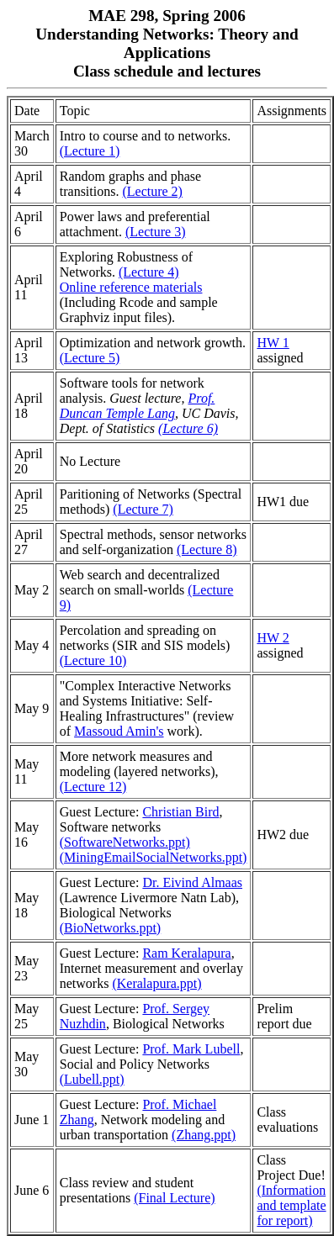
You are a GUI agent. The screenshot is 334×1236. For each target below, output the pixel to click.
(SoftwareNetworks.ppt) (125, 842)
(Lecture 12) (93, 786)
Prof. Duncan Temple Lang (137, 405)
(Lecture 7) (143, 509)
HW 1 (273, 342)
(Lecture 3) (155, 231)
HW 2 (273, 638)
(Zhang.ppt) (204, 1135)
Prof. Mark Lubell (191, 1049)
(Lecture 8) (207, 549)
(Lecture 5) (90, 358)
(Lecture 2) (152, 191)
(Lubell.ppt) (92, 1079)
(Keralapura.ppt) (156, 983)
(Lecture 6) (188, 428)
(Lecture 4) (149, 272)
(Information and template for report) (291, 1205)
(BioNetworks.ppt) (110, 928)
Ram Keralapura (186, 953)
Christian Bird (180, 812)
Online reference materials (131, 287)
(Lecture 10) (93, 660)
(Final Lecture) (174, 1198)
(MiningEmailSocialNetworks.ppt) (153, 857)
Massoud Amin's (118, 731)
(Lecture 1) (90, 151)
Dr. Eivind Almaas (192, 882)
